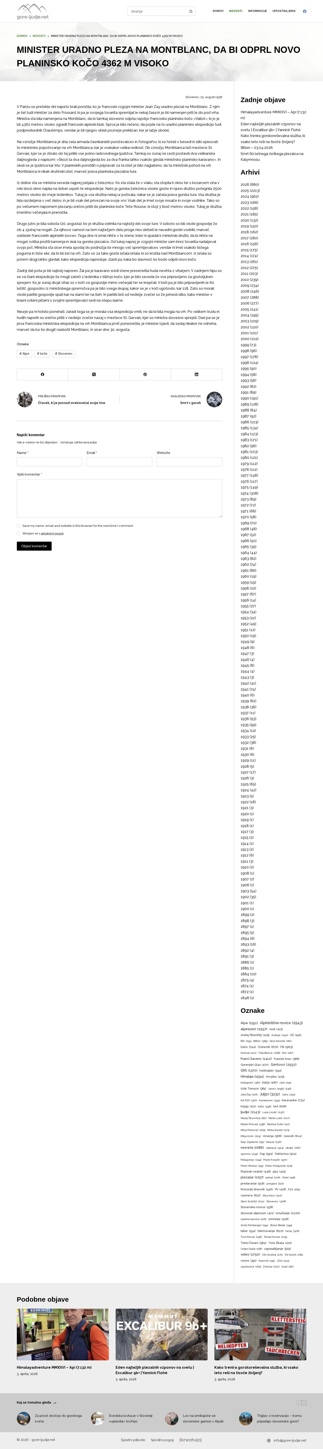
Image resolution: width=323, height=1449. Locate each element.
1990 (245, 398)
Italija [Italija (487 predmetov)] (269, 1082)
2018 (245, 232)
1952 (245, 624)
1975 (245, 487)
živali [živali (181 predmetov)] (288, 1267)
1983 (245, 440)
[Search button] (191, 11)
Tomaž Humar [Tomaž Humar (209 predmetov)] (275, 1237)
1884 (245, 974)
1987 (245, 416)
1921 (244, 808)
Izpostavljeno (284, 11)
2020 (245, 220)
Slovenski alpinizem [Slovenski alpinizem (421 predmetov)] (257, 1213)
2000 (245, 339)
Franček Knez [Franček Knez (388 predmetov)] (286, 1059)
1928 (245, 766)
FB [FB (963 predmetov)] (286, 1047)
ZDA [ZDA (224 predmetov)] (283, 1261)
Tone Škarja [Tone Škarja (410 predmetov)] (280, 1243)
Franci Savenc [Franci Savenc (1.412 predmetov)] (256, 1058)
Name (23, 453)
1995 (245, 368)
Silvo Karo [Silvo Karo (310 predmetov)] (272, 1195)
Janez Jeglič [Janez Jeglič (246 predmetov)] (279, 1089)
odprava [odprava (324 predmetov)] (274, 1148)
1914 (245, 843)
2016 (245, 244)
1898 (245, 921)
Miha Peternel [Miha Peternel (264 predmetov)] (253, 1130)
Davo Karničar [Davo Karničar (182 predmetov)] (281, 1041)
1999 (245, 345)
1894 (245, 938)
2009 (245, 285)
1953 (245, 618)
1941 (245, 689)
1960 (245, 576)
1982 (245, 446)
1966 (245, 541)
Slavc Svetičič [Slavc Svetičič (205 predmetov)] (252, 1202)
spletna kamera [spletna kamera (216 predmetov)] (253, 1219)
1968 (245, 529)
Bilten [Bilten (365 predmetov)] (260, 1041)
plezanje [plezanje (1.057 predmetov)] (252, 1177)
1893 (245, 944)
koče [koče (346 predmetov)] (264, 1106)
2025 (245, 190)
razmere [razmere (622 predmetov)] (251, 1195)
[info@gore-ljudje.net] (268, 1440)
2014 (245, 256)
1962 (245, 564)
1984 (245, 434)
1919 (245, 820)
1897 (245, 926)
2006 (245, 303)
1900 (245, 909)
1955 (245, 606)
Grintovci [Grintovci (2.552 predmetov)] (284, 1065)
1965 (245, 547)
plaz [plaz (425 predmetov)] (279, 1171)
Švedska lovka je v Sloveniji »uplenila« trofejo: (130, 1418)
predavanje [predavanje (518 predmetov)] (252, 1183)
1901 (245, 903)
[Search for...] (157, 11)
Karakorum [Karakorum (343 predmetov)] (269, 1100)
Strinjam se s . (43, 533)
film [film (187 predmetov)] (287, 1053)
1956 (245, 600)
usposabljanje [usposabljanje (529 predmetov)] (277, 1249)
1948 (245, 648)
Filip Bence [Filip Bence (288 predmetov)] (269, 1053)
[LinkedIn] (196, 374)
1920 (245, 814)
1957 (245, 594)
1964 (245, 553)
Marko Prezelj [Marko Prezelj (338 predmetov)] (253, 1124)
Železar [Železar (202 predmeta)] (271, 1267)
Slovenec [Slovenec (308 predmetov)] (276, 1201)
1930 (245, 754)
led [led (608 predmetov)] (279, 1106)
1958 (245, 588)
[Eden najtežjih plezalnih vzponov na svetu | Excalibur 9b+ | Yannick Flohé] (162, 1335)
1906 (245, 885)
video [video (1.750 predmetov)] (250, 1254)
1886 (245, 962)
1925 (245, 784)
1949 (245, 641)
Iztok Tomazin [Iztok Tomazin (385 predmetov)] (253, 1089)
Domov (218, 11)
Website (163, 453)
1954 (245, 612)
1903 (245, 891)
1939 (245, 701)
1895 (245, 933)
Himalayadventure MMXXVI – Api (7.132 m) (54, 1367)
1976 (245, 481)
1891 (245, 956)
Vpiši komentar (29, 474)
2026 (245, 184)
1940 (245, 695)
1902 (245, 897)
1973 (245, 499)
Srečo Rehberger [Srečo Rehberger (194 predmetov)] (254, 1225)
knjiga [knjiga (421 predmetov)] (248, 1106)
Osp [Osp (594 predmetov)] (266, 1153)
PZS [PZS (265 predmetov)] (294, 1189)
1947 (245, 653)
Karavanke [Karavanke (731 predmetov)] (293, 1100)
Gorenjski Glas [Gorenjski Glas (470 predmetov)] (255, 1065)
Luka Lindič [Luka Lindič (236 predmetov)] (273, 1112)
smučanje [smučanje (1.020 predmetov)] (288, 1213)
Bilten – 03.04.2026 (257, 148)
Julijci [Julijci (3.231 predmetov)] (270, 1094)
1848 (245, 998)
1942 (245, 683)
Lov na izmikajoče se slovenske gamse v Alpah (203, 1418)
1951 (244, 630)
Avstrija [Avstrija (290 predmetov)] (279, 1035)
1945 (245, 665)
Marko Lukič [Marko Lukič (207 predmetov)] (279, 1118)
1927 (245, 772)
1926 (245, 778)
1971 (244, 511)
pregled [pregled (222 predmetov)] (275, 1184)
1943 (245, 677)
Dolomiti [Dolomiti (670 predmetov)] (268, 1047)
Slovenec (64, 353)
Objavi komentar (34, 546)
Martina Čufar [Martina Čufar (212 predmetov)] (278, 1124)
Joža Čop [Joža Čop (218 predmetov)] (249, 1095)
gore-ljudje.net (33, 17)
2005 (245, 309)
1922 (245, 802)
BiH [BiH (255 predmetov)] (246, 1041)
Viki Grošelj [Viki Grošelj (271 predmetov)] (272, 1255)
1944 (245, 671)
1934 (245, 731)
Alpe (24, 353)
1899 (245, 915)
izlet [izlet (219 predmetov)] (285, 1083)
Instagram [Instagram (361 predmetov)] (250, 1083)
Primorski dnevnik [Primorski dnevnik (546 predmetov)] (257, 1189)
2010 (245, 280)
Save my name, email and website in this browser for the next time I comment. (78, 525)
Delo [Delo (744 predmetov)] (248, 1047)
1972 (245, 505)
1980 (245, 457)
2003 (245, 321)
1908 (245, 873)
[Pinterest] (145, 374)
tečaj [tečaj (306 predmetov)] (292, 1231)
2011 (244, 273)
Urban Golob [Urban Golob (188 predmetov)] (251, 1249)
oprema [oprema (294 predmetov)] (249, 1154)
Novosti (235, 11)
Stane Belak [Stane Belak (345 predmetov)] (281, 1225)
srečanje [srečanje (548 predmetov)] (278, 1219)
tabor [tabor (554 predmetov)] (248, 1231)
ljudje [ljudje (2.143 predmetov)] (250, 1112)
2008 (245, 291)
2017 (245, 238)
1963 (245, 558)
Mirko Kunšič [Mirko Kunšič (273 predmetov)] (278, 1130)
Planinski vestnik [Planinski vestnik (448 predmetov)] (256, 1171)
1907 (245, 879)
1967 (245, 535)
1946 (245, 659)
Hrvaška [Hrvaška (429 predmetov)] (275, 1076)
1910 (245, 867)
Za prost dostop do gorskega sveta (58, 1418)
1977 (245, 475)
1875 (245, 980)
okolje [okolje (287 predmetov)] (293, 1148)
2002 (245, 327)
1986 (245, 422)
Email (92, 453)
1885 (245, 968)
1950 (245, 636)
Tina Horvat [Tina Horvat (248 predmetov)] (251, 1237)
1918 (245, 826)
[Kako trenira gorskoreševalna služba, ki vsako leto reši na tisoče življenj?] (260, 1335)
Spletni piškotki (133, 1440)
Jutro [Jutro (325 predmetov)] (288, 1094)
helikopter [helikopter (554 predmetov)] (270, 1070)
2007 (245, 297)
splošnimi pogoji (52, 533)
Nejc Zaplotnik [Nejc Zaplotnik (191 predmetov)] (252, 1142)
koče (42, 353)
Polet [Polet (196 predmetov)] (288, 1178)
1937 (245, 713)
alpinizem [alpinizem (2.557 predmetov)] (254, 1029)
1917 (244, 832)
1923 (245, 796)
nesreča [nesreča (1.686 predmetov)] (252, 1147)
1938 (245, 707)
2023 (245, 202)
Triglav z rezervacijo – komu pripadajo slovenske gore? (279, 1418)
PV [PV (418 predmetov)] (280, 1189)
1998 (245, 351)
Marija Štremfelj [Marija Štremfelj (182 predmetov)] (253, 1118)
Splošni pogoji (162, 1440)
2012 (245, 268)
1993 (245, 380)
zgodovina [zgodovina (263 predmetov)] (251, 1267)
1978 (245, 469)
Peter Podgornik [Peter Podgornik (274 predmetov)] (278, 1166)
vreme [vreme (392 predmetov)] (248, 1261)
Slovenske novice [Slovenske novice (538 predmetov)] (257, 1207)
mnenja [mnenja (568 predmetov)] (272, 1136)
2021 (245, 214)
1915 (244, 837)
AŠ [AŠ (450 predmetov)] (295, 1035)
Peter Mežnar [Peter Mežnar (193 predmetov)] (252, 1166)
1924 (245, 790)
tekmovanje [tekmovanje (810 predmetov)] (270, 1230)
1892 (245, 950)
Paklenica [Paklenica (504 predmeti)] (286, 1154)
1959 (245, 582)
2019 (245, 226)
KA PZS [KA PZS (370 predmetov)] (249, 1100)
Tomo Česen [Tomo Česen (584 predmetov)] (253, 1242)
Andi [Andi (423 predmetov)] (276, 1029)
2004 (245, 315)
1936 (245, 719)
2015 (245, 250)
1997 (245, 357)
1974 (245, 493)
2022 (245, 208)
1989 (245, 404)
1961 (245, 570)
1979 (245, 464)
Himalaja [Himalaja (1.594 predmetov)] (252, 1076)
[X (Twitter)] (94, 374)
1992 (245, 386)
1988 (245, 410)
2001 (245, 333)
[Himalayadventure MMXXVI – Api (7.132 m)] (63, 1335)
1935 (245, 725)
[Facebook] (304, 11)
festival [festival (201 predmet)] (249, 1053)
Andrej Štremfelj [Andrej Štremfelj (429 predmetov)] (255, 1035)
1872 (245, 992)
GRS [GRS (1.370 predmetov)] (249, 1070)
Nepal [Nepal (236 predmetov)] (274, 1142)
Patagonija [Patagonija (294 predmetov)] (251, 1160)
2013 (245, 262)
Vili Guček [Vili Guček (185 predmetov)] (294, 1255)
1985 (245, 428)
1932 (245, 742)
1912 (244, 855)
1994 (245, 374)
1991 (245, 392)
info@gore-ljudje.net (290, 1440)
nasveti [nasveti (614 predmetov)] (293, 1136)
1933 (245, 737)
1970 (245, 517)
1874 (245, 986)
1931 (244, 748)
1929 (245, 760)
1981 (245, 452)
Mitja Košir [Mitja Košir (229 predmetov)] (251, 1136)
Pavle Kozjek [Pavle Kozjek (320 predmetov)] (275, 1160)
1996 (245, 363)
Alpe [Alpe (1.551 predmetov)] (249, 1023)
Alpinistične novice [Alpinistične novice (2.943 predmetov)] (281, 1023)
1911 (244, 861)
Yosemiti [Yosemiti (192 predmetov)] (266, 1261)
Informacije (257, 11)
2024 (245, 196)
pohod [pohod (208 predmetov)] (273, 1178)
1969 (245, 523)
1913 (244, 849)
